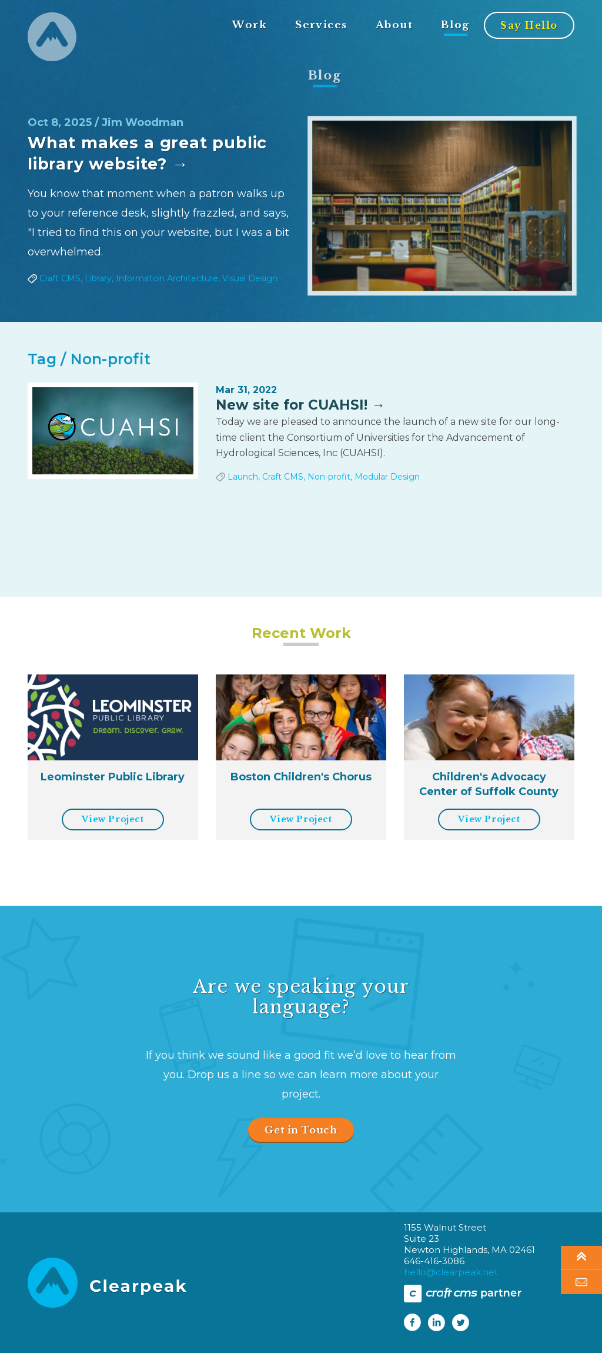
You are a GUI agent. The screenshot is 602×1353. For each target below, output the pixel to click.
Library (97, 278)
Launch (243, 476)
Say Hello (529, 26)
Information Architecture (167, 278)
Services (321, 25)
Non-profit (328, 476)
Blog (455, 25)
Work (249, 25)
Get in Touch (301, 1130)
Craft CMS (59, 278)
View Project (112, 819)
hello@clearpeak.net (451, 1272)
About (394, 25)
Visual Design (249, 278)
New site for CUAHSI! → (300, 405)
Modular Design (387, 476)
